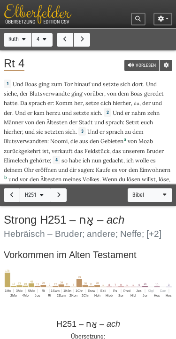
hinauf (82, 84)
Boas (31, 84)
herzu (53, 112)
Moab (145, 141)
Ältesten (57, 122)
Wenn (109, 179)
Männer (13, 122)
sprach (37, 102)
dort (137, 84)
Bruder (155, 150)
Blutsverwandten (25, 141)
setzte (111, 84)
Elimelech (16, 160)
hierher (122, 102)
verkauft (62, 150)
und (157, 102)
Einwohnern (154, 169)
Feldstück (96, 150)
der (146, 102)
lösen (133, 179)
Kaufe (103, 169)
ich (86, 160)
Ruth (17, 39)
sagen (85, 169)
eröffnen (46, 169)
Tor (68, 84)
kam (39, 112)
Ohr (29, 169)
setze (92, 102)
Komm (64, 102)
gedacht (113, 160)
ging (44, 84)
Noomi (59, 141)
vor (123, 169)
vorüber (94, 93)
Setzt (132, 122)
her (78, 102)
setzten (54, 131)
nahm (138, 112)
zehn (153, 112)
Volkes (91, 179)
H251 (35, 195)
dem (123, 93)
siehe (10, 93)
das (116, 150)
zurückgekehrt (22, 150)
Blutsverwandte (50, 93)
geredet (154, 93)
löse (164, 179)
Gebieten (111, 141)
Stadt (86, 122)
